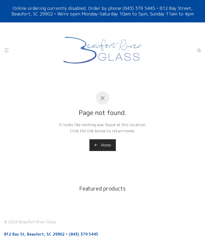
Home (102, 145)
